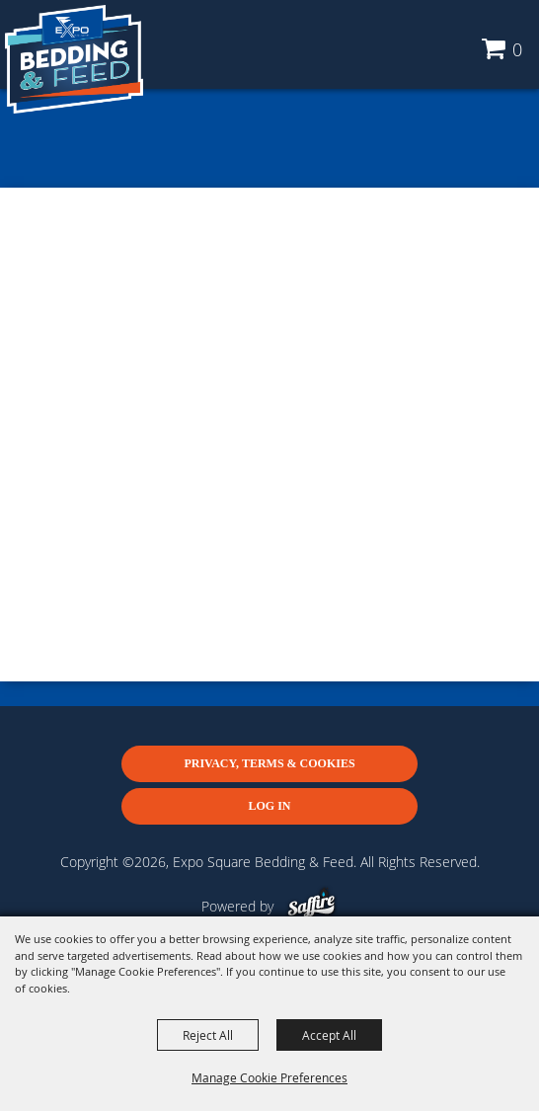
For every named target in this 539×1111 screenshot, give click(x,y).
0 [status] (517, 49)
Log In (269, 806)
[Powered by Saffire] (311, 906)
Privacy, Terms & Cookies (269, 763)
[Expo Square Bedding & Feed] (74, 59)
